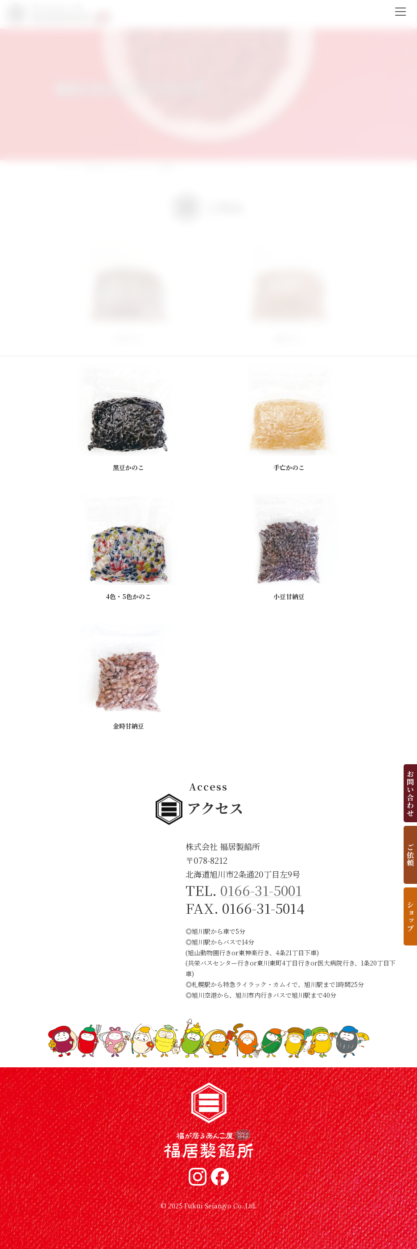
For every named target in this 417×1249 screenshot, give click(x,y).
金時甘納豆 (128, 725)
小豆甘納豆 (289, 596)
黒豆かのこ (128, 467)
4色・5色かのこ (128, 596)
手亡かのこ (289, 467)
